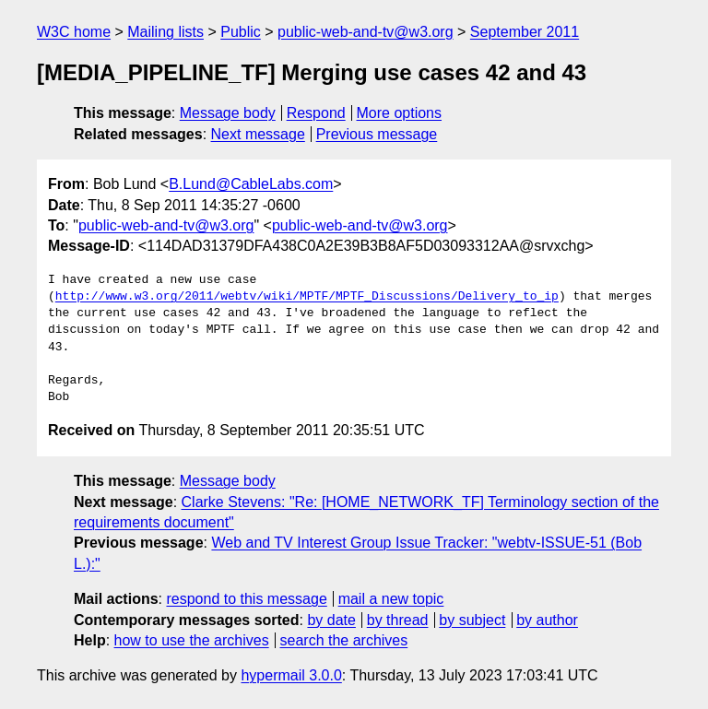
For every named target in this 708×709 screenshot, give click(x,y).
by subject (472, 620)
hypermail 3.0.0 (291, 675)
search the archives (344, 640)
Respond (316, 113)
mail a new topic (391, 599)
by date (331, 620)
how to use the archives (191, 640)
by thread (398, 620)
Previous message (377, 134)
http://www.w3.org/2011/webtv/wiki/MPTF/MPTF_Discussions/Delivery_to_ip (307, 297)
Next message (258, 134)
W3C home (74, 32)
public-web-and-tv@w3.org (365, 32)
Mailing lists (165, 32)
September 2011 (524, 32)
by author (547, 620)
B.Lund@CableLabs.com (251, 184)
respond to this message (246, 599)
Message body (228, 113)
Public (240, 32)
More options (399, 113)
